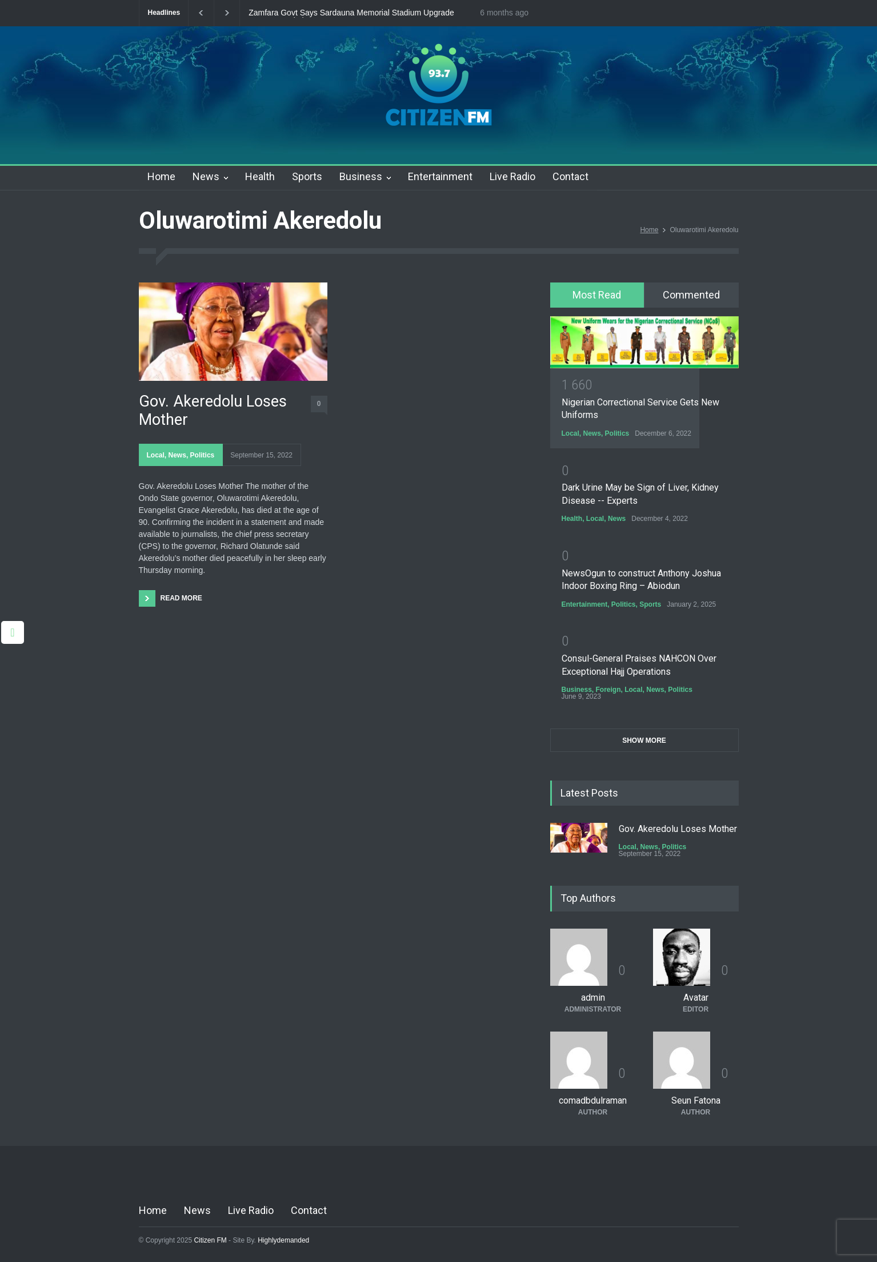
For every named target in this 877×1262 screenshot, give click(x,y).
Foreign (608, 690)
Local (156, 455)
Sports (307, 176)
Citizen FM (210, 1240)
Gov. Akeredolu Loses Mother (213, 410)
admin (593, 997)
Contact (570, 176)
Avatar (695, 997)
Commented (691, 295)
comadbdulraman (593, 1100)
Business (360, 176)
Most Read (596, 295)
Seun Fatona (695, 1100)
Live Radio (512, 176)
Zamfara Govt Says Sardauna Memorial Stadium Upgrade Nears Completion (351, 13)
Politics (202, 455)
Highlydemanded (283, 1240)
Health (260, 176)
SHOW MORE (644, 741)
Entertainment (440, 176)
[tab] (597, 295)
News (206, 176)
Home (161, 176)
